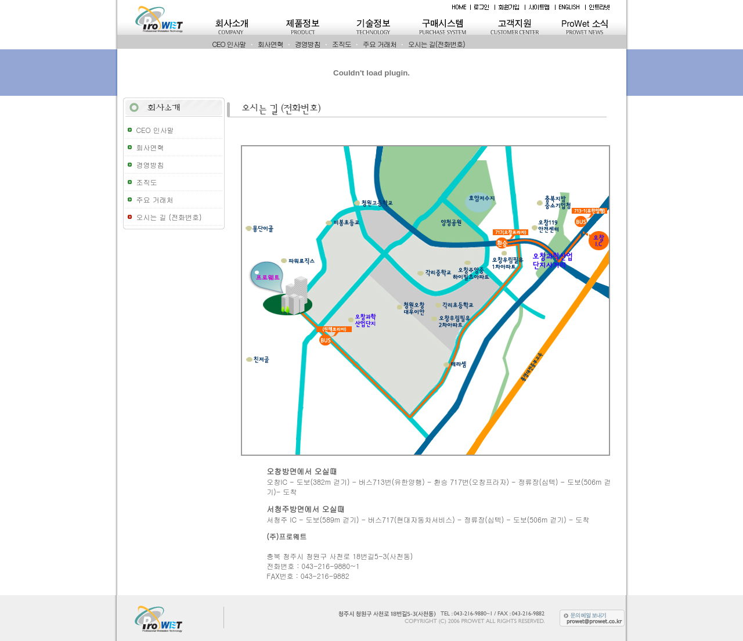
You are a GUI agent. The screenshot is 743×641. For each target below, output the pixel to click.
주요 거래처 (379, 44)
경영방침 (307, 44)
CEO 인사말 (229, 44)
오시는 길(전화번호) (436, 44)
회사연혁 (270, 44)
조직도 (341, 44)
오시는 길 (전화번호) (168, 217)
